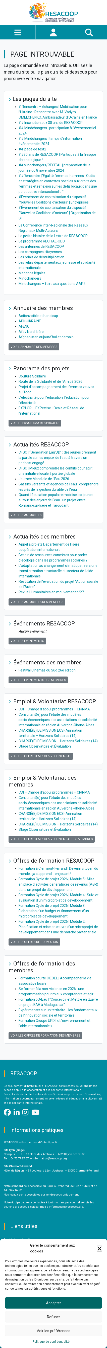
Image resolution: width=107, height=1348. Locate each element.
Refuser (53, 1317)
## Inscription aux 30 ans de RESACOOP (51, 123)
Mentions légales (32, 273)
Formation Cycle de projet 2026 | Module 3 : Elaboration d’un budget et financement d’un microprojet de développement (54, 911)
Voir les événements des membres (38, 680)
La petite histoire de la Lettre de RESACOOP (53, 236)
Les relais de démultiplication (41, 257)
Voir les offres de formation (34, 942)
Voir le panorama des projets (35, 423)
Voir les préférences (53, 1331)
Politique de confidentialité (51, 1341)
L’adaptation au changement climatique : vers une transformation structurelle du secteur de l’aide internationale (58, 571)
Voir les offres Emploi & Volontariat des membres (52, 839)
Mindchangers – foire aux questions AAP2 (52, 284)
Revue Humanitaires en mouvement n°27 (51, 592)
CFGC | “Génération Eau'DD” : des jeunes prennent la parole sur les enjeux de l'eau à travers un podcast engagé (57, 457)
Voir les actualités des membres (37, 602)
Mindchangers (30, 278)
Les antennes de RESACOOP (41, 246)
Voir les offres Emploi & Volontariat (41, 756)
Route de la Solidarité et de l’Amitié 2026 (50, 381)
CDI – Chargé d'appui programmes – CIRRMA (54, 709)
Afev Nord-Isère (31, 332)
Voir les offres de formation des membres (45, 1035)
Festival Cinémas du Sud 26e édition (47, 670)
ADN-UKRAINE (30, 321)
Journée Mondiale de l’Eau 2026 (44, 479)
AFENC (24, 326)
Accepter (53, 1303)
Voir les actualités (26, 515)
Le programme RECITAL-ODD (42, 241)
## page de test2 (32, 149)
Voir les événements (27, 641)
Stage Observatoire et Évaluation (45, 746)
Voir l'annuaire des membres (34, 347)
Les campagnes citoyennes (40, 252)
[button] (99, 1248)
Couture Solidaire (32, 376)
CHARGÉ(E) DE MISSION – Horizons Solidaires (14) (58, 741)
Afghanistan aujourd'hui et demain (46, 337)
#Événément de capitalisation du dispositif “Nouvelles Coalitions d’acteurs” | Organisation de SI (57, 213)
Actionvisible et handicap (38, 316)
